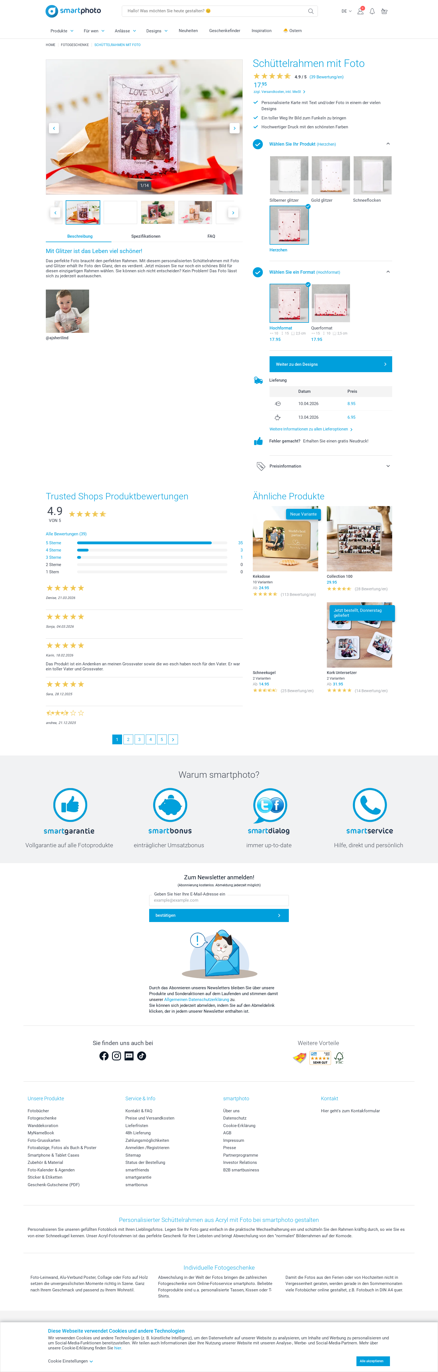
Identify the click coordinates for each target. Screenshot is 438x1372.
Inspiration (262, 30)
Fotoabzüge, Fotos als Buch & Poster (62, 1147)
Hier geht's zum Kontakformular (350, 1110)
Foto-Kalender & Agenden (51, 1170)
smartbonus (136, 1184)
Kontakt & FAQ (138, 1110)
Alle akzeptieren (372, 1361)
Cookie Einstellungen (70, 1361)
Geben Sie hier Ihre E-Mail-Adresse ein (189, 894)
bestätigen (165, 915)
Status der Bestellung (145, 1162)
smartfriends (137, 1170)
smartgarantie (138, 1177)
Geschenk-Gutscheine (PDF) (54, 1184)
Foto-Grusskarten (44, 1140)
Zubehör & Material (45, 1162)
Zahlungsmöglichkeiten (147, 1140)
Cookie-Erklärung (239, 1125)
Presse (229, 1147)
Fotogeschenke (42, 1118)
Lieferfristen (136, 1125)
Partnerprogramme (240, 1155)
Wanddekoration (43, 1125)
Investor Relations (240, 1162)
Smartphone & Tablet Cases (53, 1155)
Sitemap (133, 1155)
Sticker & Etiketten (45, 1177)
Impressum (233, 1140)
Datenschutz (234, 1118)
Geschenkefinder (224, 30)
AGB (227, 1132)
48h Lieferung (138, 1132)
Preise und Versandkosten (149, 1118)
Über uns (231, 1110)
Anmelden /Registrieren (147, 1147)
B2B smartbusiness (241, 1170)
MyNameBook (41, 1132)
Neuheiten (188, 30)
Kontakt (329, 1098)
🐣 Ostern (292, 30)
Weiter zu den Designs (297, 364)
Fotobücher (38, 1110)
